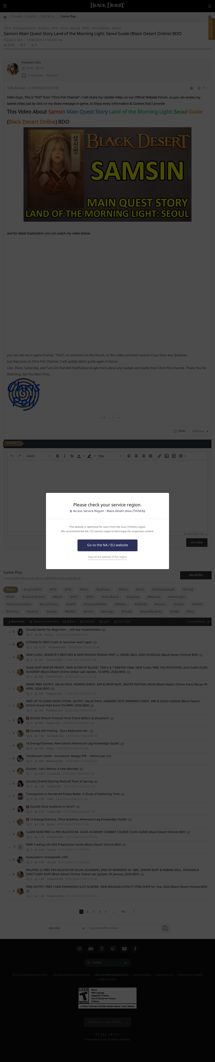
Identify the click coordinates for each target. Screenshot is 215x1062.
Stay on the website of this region (107, 557)
